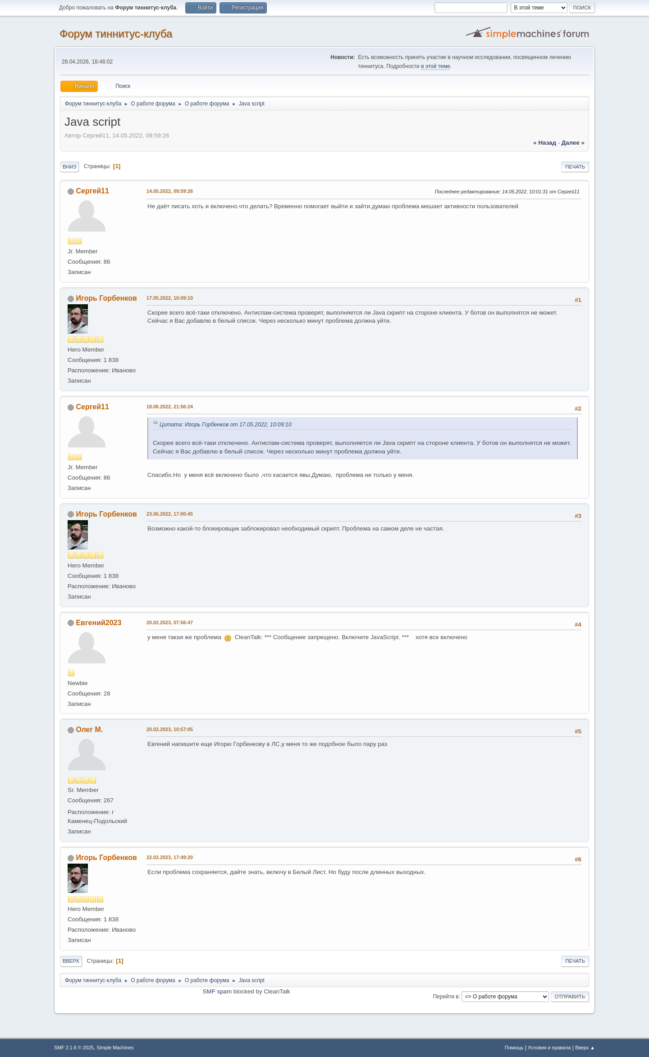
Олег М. (89, 729)
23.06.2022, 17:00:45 (169, 514)
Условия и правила (549, 1047)
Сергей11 (92, 191)
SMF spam (217, 991)
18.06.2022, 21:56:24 (169, 406)
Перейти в (445, 996)
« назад (544, 142)
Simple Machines (114, 1047)
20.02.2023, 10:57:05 (169, 729)
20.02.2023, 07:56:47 (169, 622)
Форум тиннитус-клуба (115, 33)
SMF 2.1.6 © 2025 (74, 1047)
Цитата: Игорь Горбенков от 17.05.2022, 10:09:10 (226, 424)
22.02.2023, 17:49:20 (169, 857)
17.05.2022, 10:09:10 (169, 298)
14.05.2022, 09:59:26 (169, 191)
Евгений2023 (98, 623)
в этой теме (435, 66)
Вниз (69, 166)
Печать (575, 166)
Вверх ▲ (585, 1047)
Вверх (71, 961)
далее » (573, 142)
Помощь (514, 1047)
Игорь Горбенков (106, 298)
